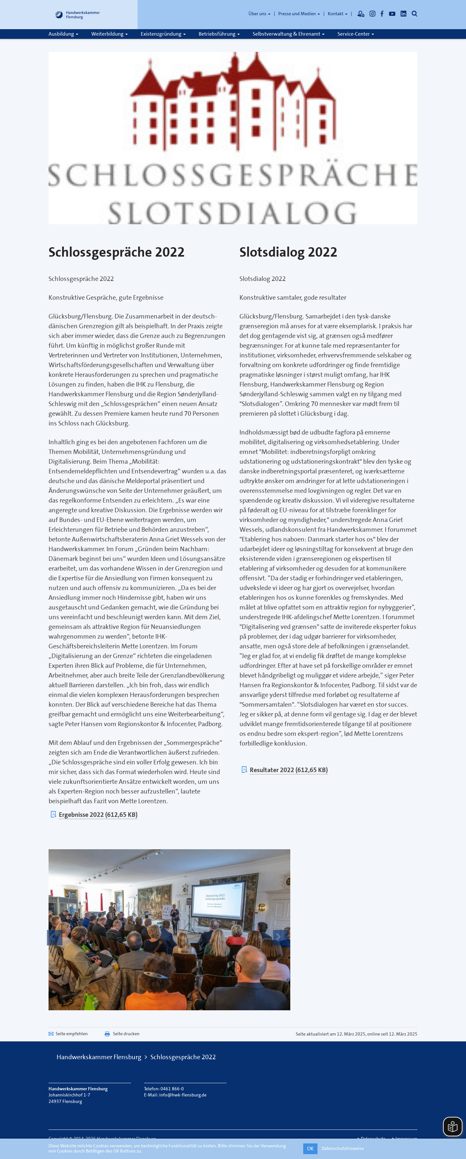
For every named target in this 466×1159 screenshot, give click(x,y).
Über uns (260, 14)
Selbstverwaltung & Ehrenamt (289, 33)
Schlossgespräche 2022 (183, 1057)
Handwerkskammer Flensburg (99, 1057)
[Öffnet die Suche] (414, 13)
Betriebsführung (219, 33)
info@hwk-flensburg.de (182, 1095)
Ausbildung (63, 33)
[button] (54, 937)
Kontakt (338, 14)
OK (310, 1148)
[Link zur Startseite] (78, 14)
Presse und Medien (299, 14)
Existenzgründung (163, 33)
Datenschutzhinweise (343, 1148)
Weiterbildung (109, 33)
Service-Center (356, 33)
